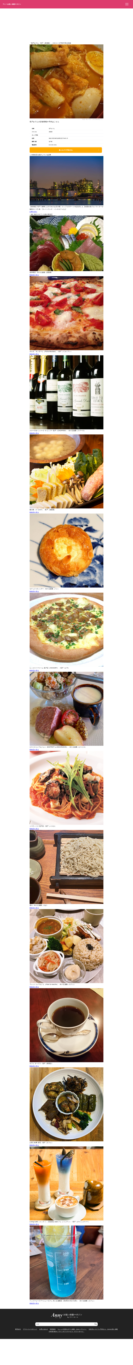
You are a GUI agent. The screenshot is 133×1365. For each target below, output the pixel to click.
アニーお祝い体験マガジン (12, 4)
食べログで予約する (66, 150)
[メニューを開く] (126, 4)
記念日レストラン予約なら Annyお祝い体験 (103, 1329)
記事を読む (33, 212)
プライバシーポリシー (30, 1329)
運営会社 (18, 1329)
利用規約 (53, 1329)
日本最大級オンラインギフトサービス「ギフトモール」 (66, 1331)
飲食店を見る (34, 275)
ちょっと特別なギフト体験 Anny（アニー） (72, 1329)
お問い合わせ (43, 1329)
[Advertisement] (66, 24)
